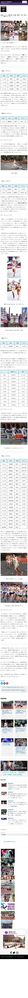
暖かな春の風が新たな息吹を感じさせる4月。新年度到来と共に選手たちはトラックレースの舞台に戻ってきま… (17, 795)
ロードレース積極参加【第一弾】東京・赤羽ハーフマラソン (13, 687)
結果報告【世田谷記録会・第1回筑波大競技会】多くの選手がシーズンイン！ (14, 690)
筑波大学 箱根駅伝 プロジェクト (9, 841)
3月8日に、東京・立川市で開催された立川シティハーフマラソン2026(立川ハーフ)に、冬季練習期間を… (17, 804)
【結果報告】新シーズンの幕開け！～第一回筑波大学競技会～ (21, 711)
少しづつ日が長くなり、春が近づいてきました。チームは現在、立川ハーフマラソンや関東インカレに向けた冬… (17, 821)
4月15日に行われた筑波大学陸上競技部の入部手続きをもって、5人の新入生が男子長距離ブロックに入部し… (17, 787)
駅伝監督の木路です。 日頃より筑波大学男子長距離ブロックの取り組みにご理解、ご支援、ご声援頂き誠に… (17, 813)
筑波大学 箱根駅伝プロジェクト (11, 956)
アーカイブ (3, 832)
